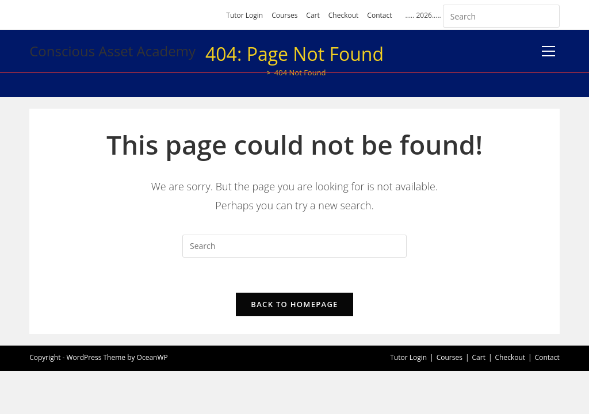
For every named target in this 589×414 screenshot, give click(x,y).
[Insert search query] (501, 16)
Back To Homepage (294, 304)
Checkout (343, 15)
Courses (284, 15)
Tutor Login (244, 15)
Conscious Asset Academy (112, 50)
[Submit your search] (548, 15)
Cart (312, 15)
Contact (379, 15)
